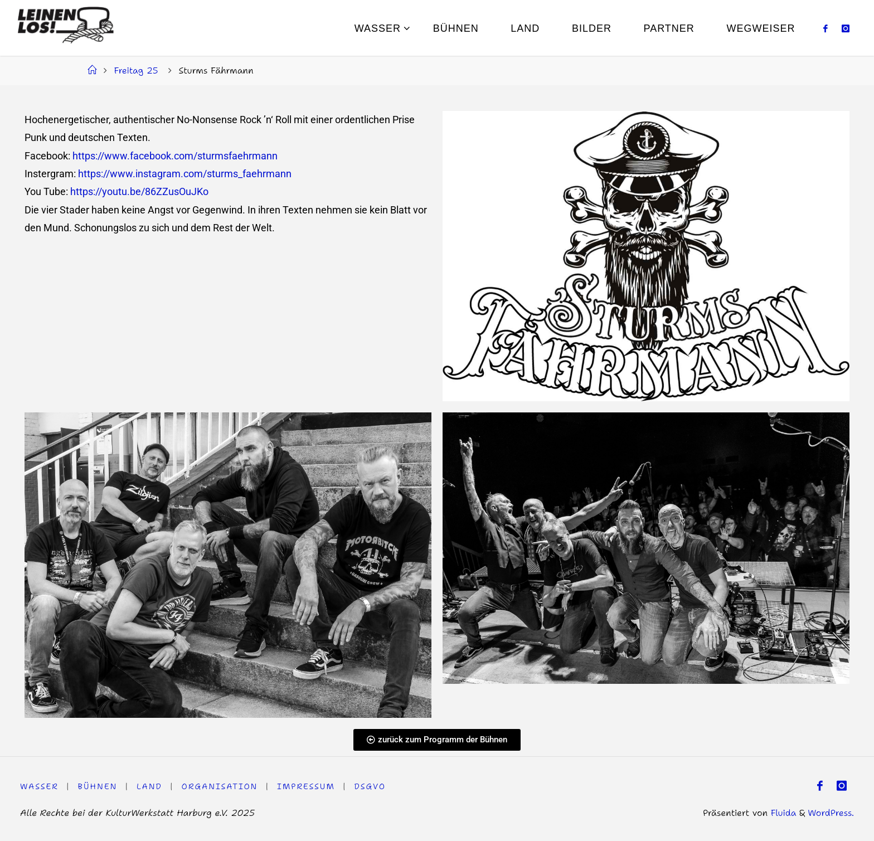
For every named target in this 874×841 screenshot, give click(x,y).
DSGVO (371, 786)
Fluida (782, 812)
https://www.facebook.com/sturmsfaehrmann (175, 156)
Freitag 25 (136, 70)
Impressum (307, 786)
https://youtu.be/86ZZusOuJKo (139, 191)
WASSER (39, 786)
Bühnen (98, 786)
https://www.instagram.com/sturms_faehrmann (185, 173)
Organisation (220, 786)
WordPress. (831, 812)
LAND (149, 786)
